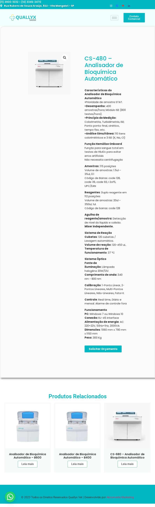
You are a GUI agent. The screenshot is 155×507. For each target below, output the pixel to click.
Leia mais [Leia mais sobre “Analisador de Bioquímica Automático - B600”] (27, 464)
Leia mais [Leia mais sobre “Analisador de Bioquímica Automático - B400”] (77, 464)
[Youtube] (123, 5)
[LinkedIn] (129, 5)
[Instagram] (111, 5)
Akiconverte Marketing (120, 497)
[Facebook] (117, 5)
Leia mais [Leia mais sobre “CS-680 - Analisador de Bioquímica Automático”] (127, 464)
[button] (65, 57)
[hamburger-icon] (114, 17)
